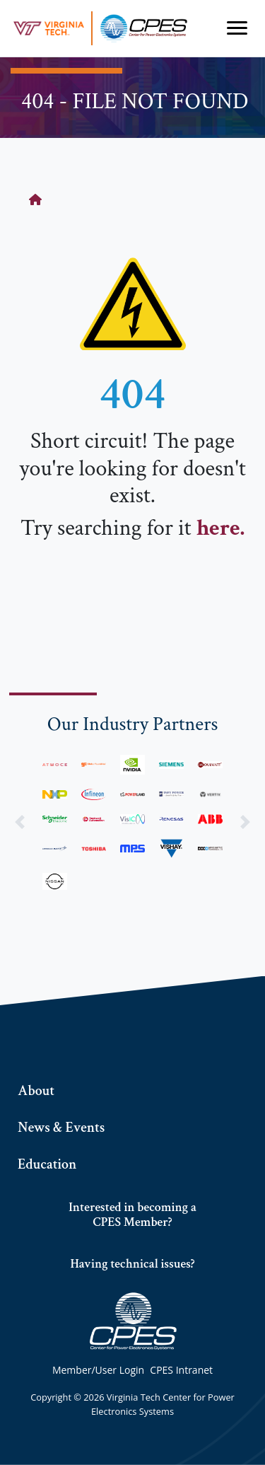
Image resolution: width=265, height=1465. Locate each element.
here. (220, 528)
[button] (20, 822)
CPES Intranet (181, 1370)
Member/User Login (98, 1370)
